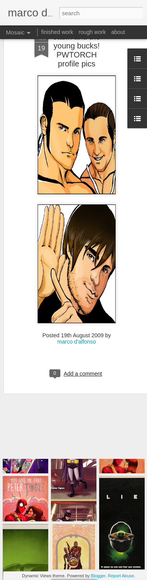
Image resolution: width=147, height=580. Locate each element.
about (118, 32)
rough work (92, 32)
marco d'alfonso (76, 319)
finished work (57, 32)
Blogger (98, 575)
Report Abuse (121, 575)
